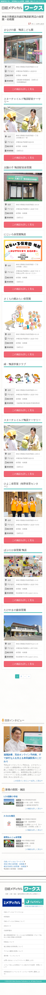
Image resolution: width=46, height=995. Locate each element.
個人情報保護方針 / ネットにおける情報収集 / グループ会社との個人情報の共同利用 (23, 936)
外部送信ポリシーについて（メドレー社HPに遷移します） (22, 973)
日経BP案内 (8, 930)
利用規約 (7, 917)
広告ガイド (7, 926)
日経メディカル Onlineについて (14, 921)
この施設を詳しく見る (23, 89)
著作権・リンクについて (12, 956)
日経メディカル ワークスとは (13, 912)
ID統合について (9, 942)
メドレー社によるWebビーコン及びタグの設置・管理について (23, 966)
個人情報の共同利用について (13, 946)
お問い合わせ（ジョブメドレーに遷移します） (19, 960)
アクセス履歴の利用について (13, 951)
